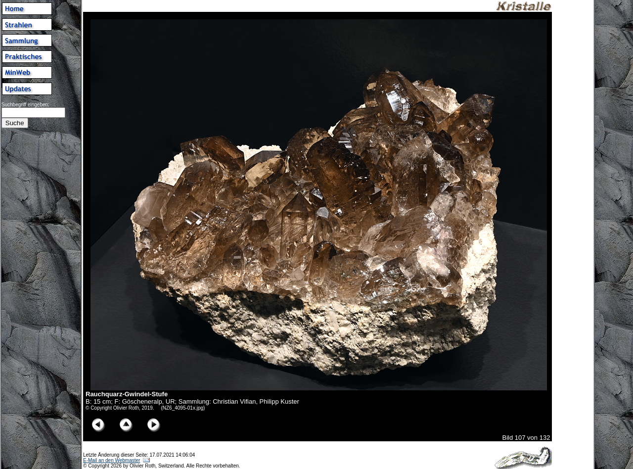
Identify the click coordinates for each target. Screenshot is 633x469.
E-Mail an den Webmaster (111, 460)
